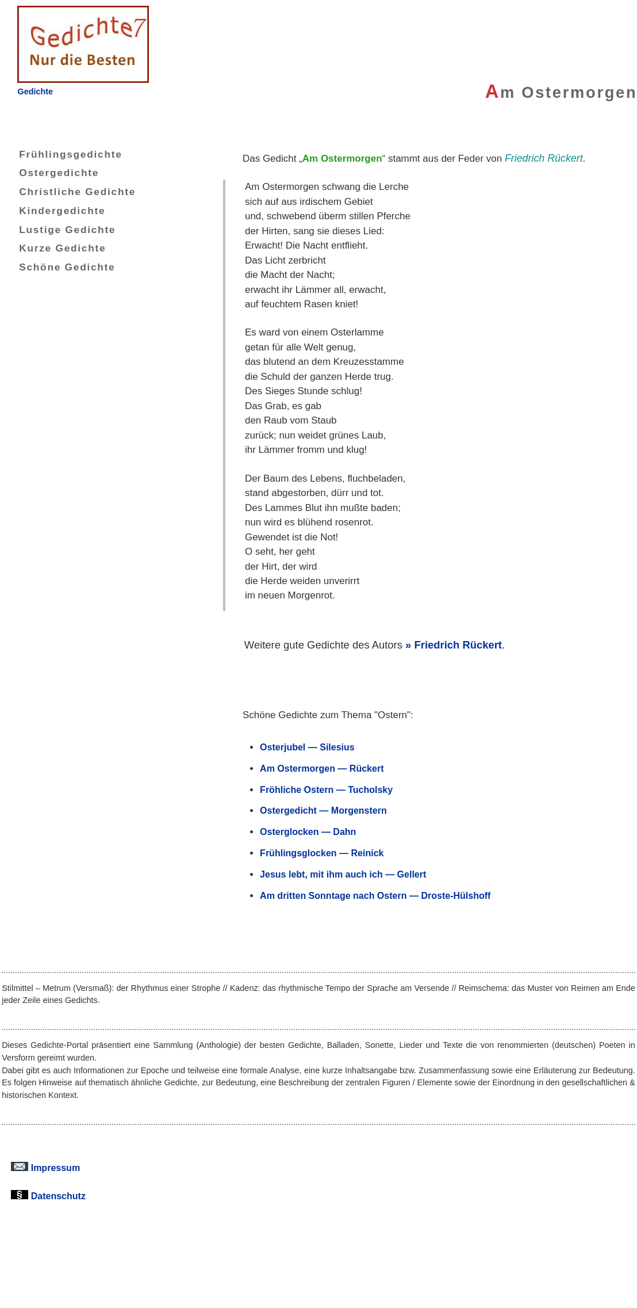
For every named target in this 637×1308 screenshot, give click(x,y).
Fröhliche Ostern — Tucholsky (326, 789)
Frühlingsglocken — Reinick (321, 853)
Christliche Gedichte (69, 191)
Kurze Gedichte (54, 248)
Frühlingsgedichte (62, 154)
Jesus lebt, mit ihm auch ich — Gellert (343, 874)
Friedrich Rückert (458, 645)
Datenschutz (48, 1196)
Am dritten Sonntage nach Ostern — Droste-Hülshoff (375, 895)
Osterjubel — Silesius (307, 747)
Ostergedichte (50, 172)
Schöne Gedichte (58, 267)
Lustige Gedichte (59, 229)
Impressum (45, 1167)
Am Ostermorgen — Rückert (321, 768)
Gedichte (35, 91)
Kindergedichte (53, 210)
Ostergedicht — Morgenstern (323, 810)
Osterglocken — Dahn (308, 831)
